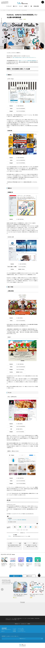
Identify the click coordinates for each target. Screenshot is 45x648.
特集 (31, 6)
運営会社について (17, 623)
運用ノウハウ (15, 6)
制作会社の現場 (36, 6)
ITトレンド (21, 6)
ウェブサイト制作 (20, 628)
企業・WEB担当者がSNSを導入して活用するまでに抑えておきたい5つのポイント (14, 545)
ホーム (1, 10)
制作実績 (14, 631)
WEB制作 (25, 6)
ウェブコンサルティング (21, 631)
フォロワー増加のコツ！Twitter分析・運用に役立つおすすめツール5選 (30, 545)
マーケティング (8, 6)
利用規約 (28, 623)
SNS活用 (9, 10)
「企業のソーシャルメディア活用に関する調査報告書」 (27, 60)
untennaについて (23, 623)
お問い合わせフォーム (22, 638)
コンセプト (14, 628)
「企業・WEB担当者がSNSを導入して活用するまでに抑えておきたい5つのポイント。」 (24, 57)
